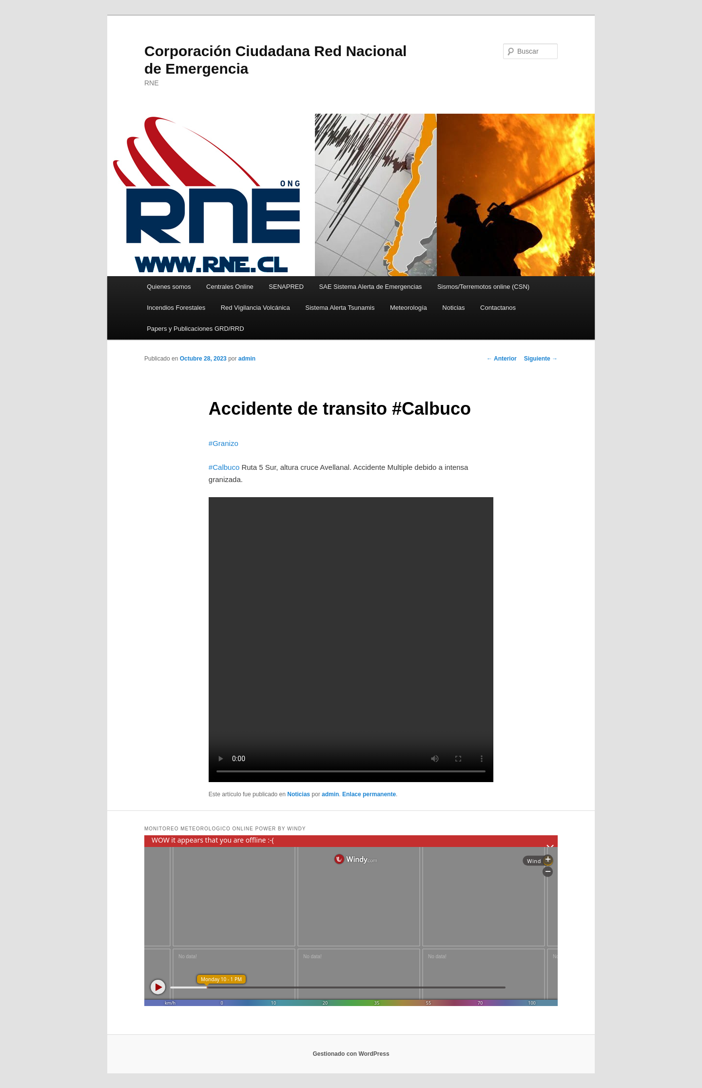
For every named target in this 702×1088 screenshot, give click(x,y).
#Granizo (223, 443)
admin (246, 358)
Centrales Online (230, 286)
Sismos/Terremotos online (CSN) (483, 286)
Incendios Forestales (176, 307)
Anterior (502, 358)
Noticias (453, 307)
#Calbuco (224, 467)
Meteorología (408, 307)
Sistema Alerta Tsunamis (339, 307)
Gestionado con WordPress (350, 1053)
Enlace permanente (369, 794)
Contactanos (498, 307)
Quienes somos (169, 286)
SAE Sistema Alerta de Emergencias (370, 286)
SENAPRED (286, 286)
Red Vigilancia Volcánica (255, 307)
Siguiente (541, 358)
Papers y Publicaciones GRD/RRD (195, 328)
